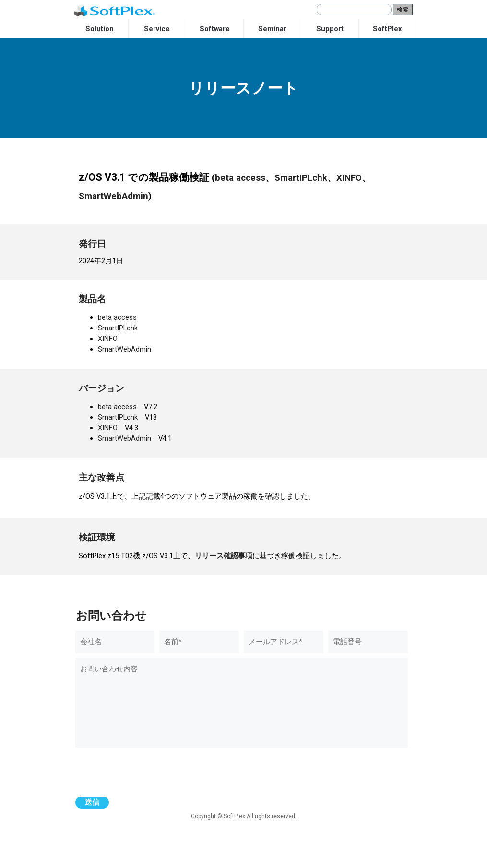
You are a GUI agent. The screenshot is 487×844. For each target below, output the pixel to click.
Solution (99, 28)
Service (157, 28)
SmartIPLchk (300, 178)
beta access (240, 178)
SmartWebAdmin (113, 196)
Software (215, 28)
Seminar (272, 28)
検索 (402, 9)
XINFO (349, 178)
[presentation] (148, 773)
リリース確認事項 (223, 555)
